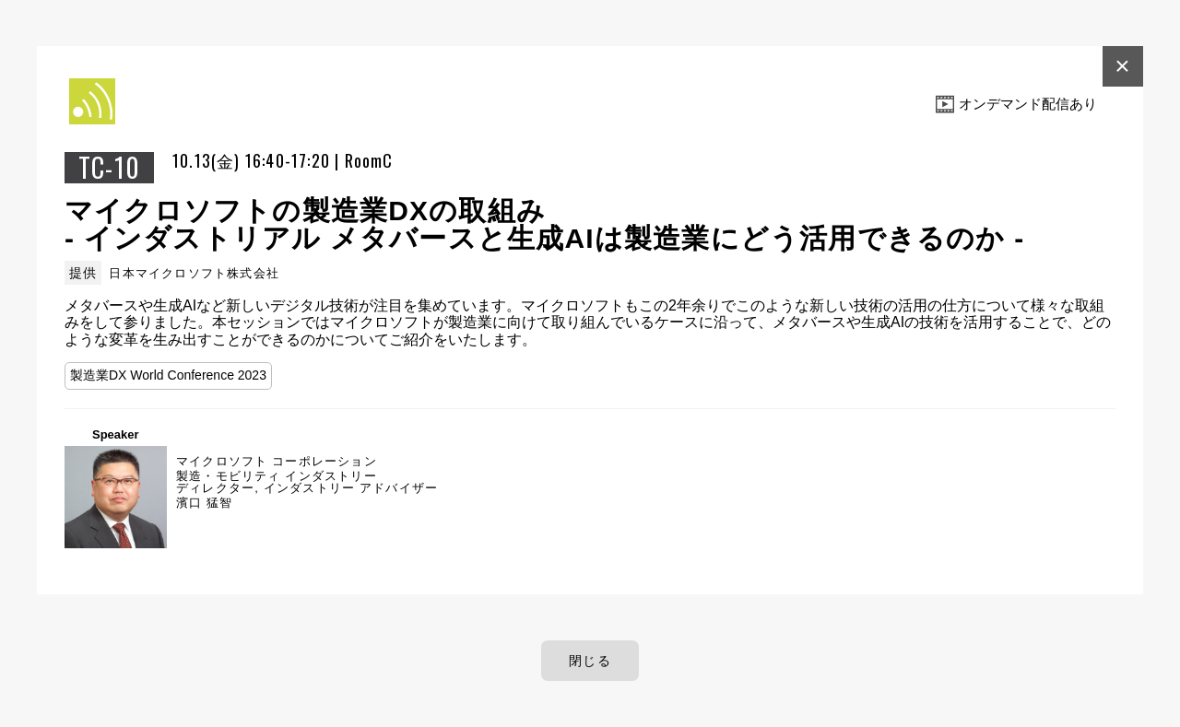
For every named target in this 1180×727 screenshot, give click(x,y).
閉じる (590, 660)
